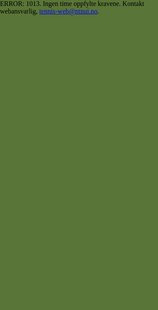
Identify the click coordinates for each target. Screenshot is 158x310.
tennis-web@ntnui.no (68, 11)
